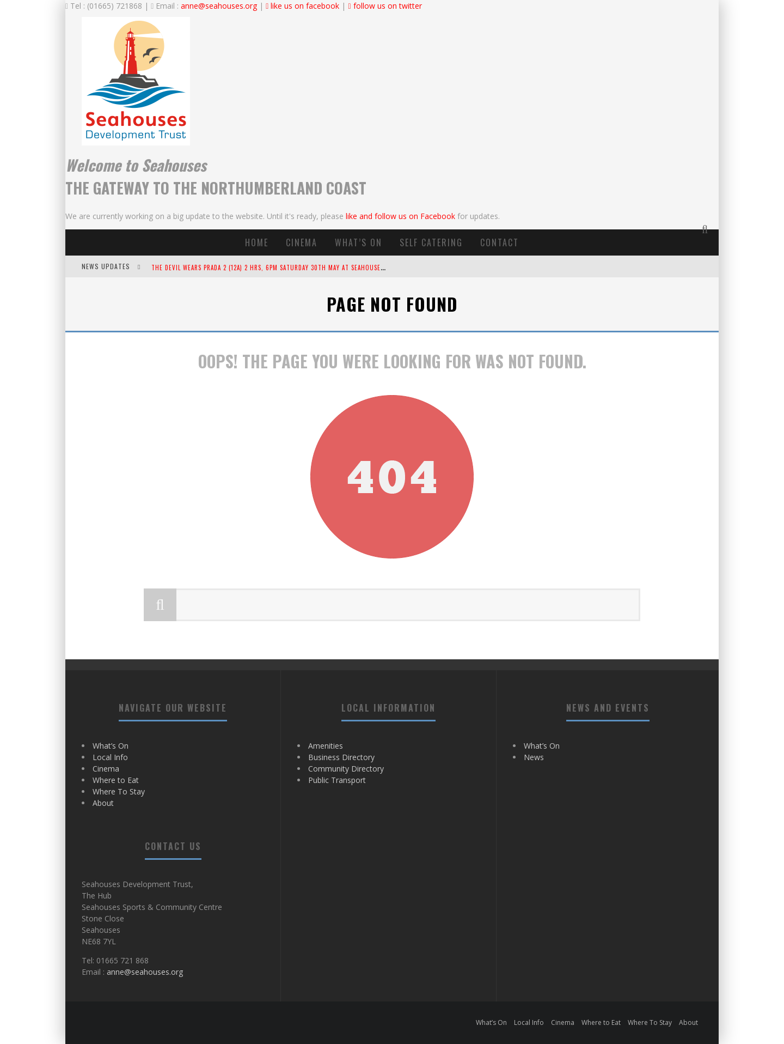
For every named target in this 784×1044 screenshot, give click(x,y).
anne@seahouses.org (219, 6)
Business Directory (341, 757)
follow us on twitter (384, 6)
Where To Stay (119, 791)
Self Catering (431, 242)
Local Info (110, 757)
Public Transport (337, 780)
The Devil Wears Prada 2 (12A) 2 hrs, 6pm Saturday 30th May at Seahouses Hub (275, 267)
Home (256, 242)
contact (499, 242)
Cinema (301, 242)
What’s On (358, 242)
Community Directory (346, 768)
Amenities (325, 745)
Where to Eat (116, 780)
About (103, 803)
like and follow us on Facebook (400, 216)
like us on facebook (302, 6)
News (534, 757)
